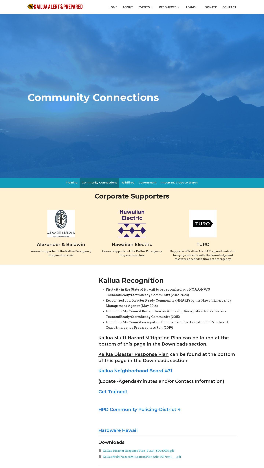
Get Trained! (112, 391)
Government (147, 182)
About (128, 7)
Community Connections (99, 182)
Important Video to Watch (179, 182)
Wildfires (127, 182)
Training (72, 182)
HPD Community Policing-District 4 (139, 409)
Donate (211, 7)
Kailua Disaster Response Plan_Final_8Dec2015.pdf (136, 450)
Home (113, 7)
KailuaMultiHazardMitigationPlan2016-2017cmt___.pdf (139, 456)
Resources (169, 7)
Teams (192, 7)
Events (146, 7)
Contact (229, 7)
